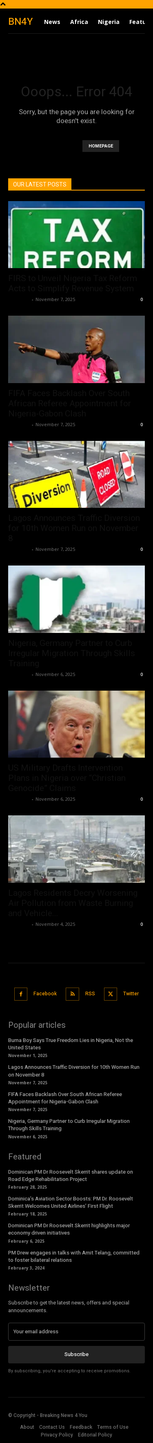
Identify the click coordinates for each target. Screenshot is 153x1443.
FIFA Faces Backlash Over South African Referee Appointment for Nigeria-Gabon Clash (69, 403)
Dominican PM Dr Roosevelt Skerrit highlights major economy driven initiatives (69, 1229)
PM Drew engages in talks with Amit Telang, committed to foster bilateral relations (74, 1256)
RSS (90, 993)
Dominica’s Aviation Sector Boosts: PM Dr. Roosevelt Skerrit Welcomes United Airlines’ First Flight (70, 1202)
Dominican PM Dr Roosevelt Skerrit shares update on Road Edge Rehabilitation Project (70, 1175)
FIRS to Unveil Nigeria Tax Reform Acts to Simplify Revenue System (72, 283)
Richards (19, 299)
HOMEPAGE (101, 146)
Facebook (45, 993)
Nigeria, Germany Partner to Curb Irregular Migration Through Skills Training (71, 653)
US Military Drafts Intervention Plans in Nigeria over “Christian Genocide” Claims (67, 778)
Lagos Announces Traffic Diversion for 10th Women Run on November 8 (74, 528)
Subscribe (76, 1354)
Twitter (131, 993)
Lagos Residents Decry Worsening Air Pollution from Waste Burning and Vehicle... (72, 903)
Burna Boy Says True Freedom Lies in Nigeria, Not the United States (70, 1043)
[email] (76, 1332)
